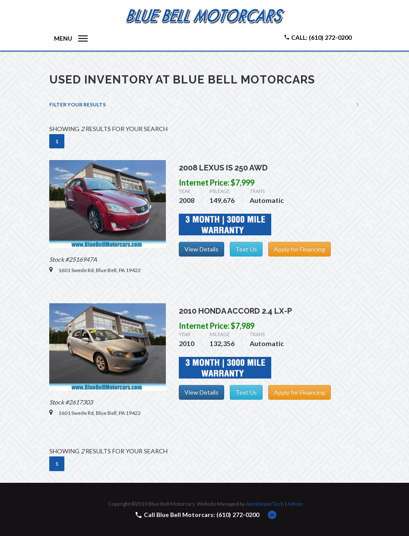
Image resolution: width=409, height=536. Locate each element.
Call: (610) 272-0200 (318, 37)
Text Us (246, 249)
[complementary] (383, 510)
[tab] (204, 104)
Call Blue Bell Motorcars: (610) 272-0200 (201, 514)
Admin (295, 504)
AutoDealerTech (265, 504)
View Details (201, 249)
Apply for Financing (299, 249)
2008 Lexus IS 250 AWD (223, 167)
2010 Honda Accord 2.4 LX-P (235, 310)
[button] (204, 104)
